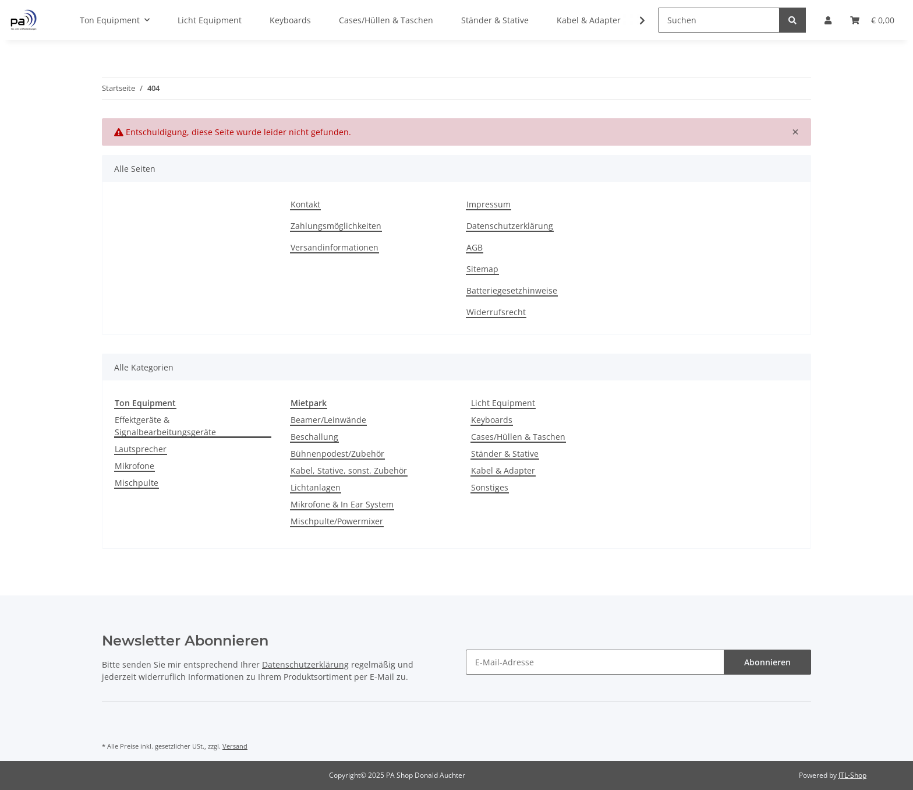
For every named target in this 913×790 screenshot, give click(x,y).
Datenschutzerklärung (509, 225)
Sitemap (482, 268)
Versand (234, 746)
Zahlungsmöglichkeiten (336, 225)
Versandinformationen (334, 247)
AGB (474, 247)
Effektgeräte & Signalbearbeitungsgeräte (165, 426)
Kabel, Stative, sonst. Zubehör (349, 470)
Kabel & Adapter (503, 470)
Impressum (488, 204)
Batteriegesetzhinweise (511, 290)
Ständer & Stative (505, 453)
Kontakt (305, 204)
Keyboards (491, 419)
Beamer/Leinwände (328, 419)
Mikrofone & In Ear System (342, 504)
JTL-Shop (852, 775)
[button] (828, 20)
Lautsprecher (141, 448)
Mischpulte (136, 482)
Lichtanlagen (316, 487)
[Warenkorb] (872, 20)
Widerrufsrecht (496, 312)
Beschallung (314, 436)
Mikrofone (134, 465)
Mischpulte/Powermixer (337, 521)
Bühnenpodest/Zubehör (337, 453)
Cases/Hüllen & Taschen (518, 436)
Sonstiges (489, 487)
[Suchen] (719, 20)
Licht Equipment (503, 402)
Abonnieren (767, 662)
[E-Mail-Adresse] (595, 662)
